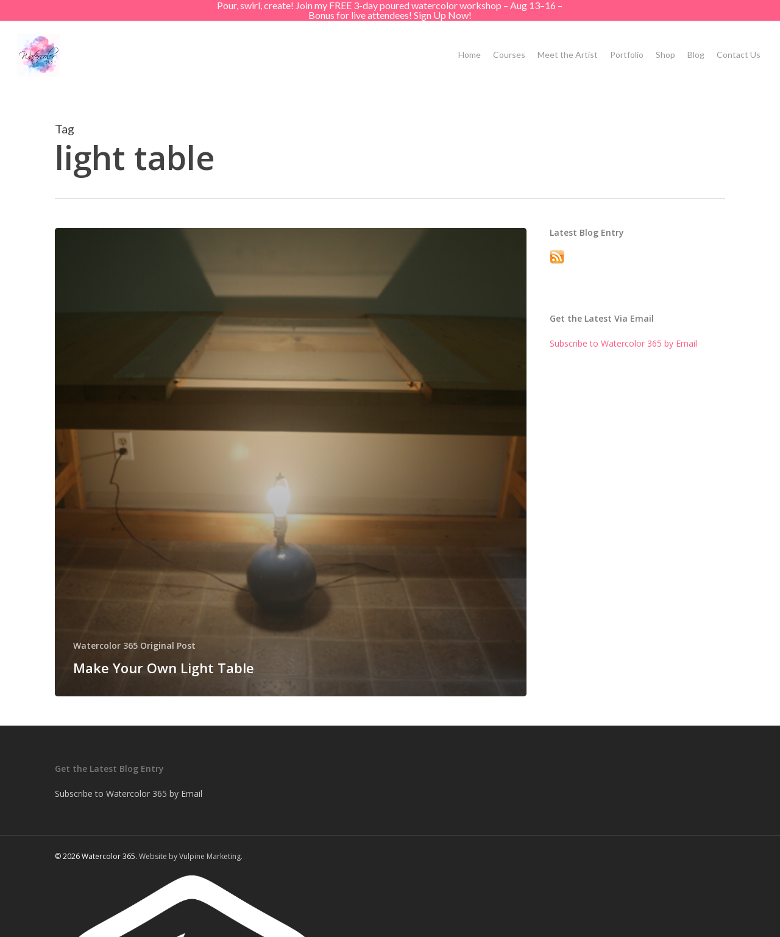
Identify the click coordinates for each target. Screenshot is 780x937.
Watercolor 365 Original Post (134, 645)
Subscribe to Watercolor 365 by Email (623, 343)
